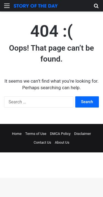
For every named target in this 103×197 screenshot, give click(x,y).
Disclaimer (82, 134)
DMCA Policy (60, 134)
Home (17, 134)
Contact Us (42, 142)
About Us (62, 142)
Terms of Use (35, 134)
